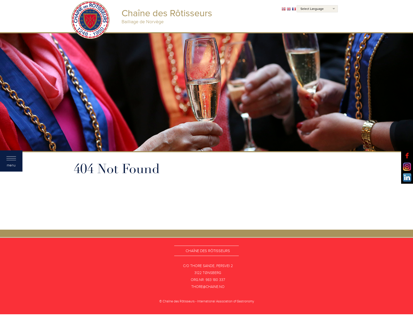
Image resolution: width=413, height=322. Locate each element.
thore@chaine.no (208, 287)
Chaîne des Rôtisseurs (208, 250)
